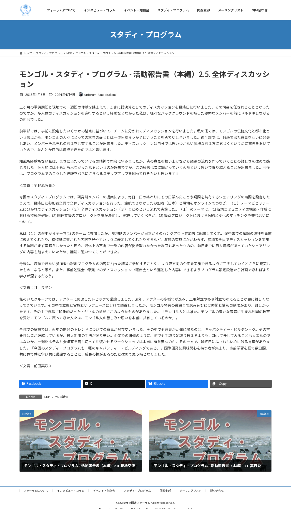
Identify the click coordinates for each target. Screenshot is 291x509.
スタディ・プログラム (137, 490)
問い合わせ (217, 490)
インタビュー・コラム (70, 490)
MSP (47, 396)
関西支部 (165, 490)
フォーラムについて (36, 490)
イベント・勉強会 (104, 490)
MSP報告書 (61, 396)
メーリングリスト (190, 490)
